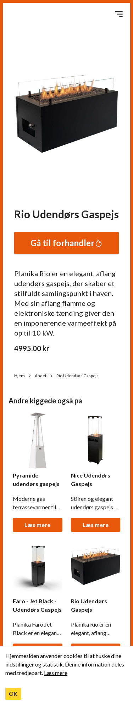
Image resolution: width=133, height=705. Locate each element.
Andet (44, 375)
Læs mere (37, 524)
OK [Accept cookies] (13, 693)
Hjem (23, 375)
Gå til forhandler (67, 243)
